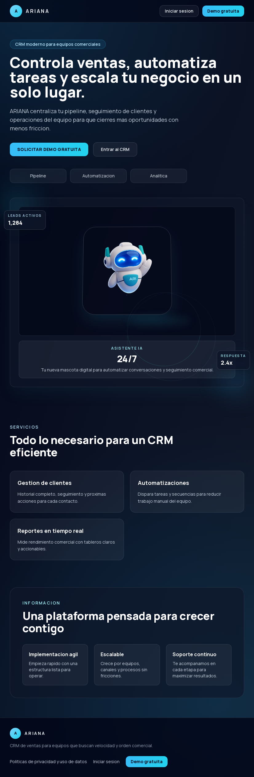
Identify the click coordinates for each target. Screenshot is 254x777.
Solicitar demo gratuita (49, 149)
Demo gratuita (223, 11)
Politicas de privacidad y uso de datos (48, 761)
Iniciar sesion (179, 11)
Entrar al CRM (115, 149)
